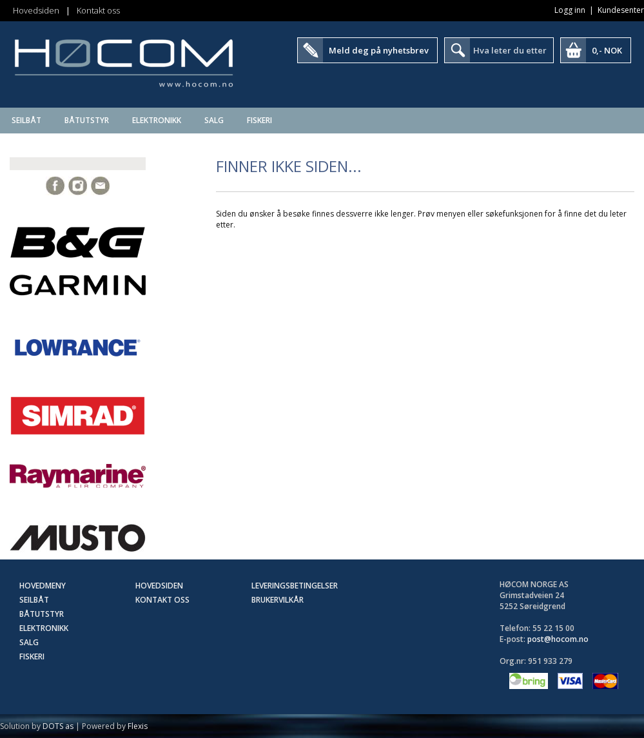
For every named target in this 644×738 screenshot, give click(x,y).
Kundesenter (621, 10)
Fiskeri (259, 120)
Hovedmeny (42, 585)
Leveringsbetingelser (294, 585)
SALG (214, 120)
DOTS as (58, 726)
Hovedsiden (36, 10)
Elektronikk (156, 120)
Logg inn (569, 10)
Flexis (138, 726)
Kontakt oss (98, 10)
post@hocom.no (558, 639)
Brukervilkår (277, 599)
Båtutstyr (86, 120)
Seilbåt (26, 120)
